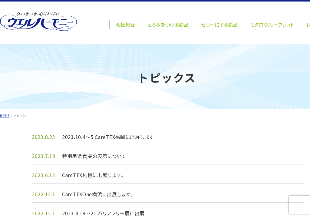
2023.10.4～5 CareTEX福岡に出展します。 (109, 136)
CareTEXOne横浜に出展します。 (97, 194)
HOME (5, 115)
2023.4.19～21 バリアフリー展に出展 (103, 213)
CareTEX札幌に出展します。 (92, 175)
